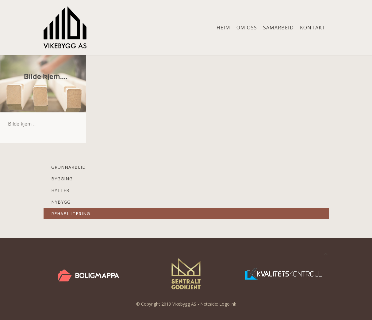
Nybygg (61, 202)
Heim (223, 27)
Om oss (246, 27)
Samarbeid (278, 27)
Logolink (227, 304)
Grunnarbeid (68, 167)
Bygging (62, 179)
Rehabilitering (70, 213)
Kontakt (313, 27)
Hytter (60, 190)
